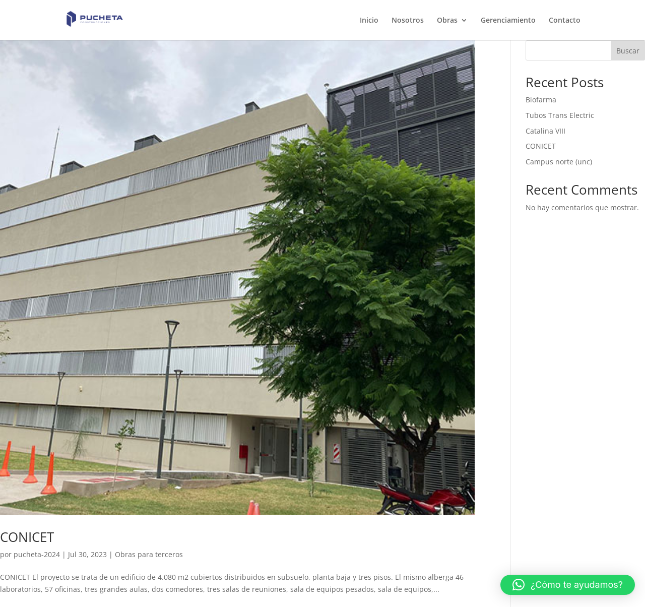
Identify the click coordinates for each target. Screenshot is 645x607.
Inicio (369, 21)
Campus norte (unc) (559, 161)
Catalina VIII (545, 131)
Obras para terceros (149, 554)
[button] (567, 585)
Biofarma (541, 99)
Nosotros (408, 21)
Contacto (564, 21)
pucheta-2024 (37, 554)
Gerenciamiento (508, 21)
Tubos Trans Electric (560, 115)
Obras (447, 21)
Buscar (627, 50)
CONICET (27, 537)
